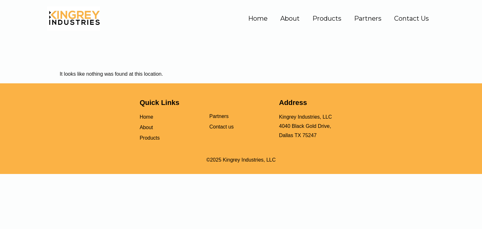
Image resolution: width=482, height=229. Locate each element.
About (290, 18)
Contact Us (411, 18)
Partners (367, 18)
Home (258, 18)
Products (326, 18)
